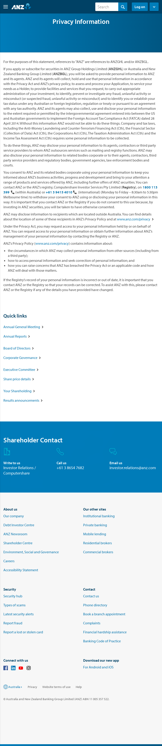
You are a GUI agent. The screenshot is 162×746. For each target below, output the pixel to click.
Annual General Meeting (21, 327)
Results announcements (21, 400)
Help (79, 687)
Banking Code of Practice (102, 641)
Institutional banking (99, 516)
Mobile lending (94, 534)
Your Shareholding (17, 391)
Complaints (91, 623)
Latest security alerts (18, 614)
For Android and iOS (98, 667)
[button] (4, 6)
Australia (15, 687)
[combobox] (111, 6)
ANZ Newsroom (15, 534)
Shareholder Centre (17, 543)
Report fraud (12, 623)
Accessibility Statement (20, 570)
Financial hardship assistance (105, 632)
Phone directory (95, 605)
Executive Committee (19, 369)
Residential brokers (97, 543)
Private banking (95, 525)
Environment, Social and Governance (31, 552)
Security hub (12, 596)
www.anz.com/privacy (133, 219)
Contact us (91, 596)
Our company (13, 516)
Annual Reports (15, 336)
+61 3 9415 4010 (59, 192)
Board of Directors (16, 348)
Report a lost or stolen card (23, 632)
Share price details (17, 379)
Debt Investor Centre (18, 525)
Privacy (32, 687)
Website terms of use (56, 687)
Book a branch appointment (104, 614)
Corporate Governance (20, 357)
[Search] (111, 6)
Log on (140, 6)
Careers (8, 561)
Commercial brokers (98, 552)
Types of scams (14, 605)
